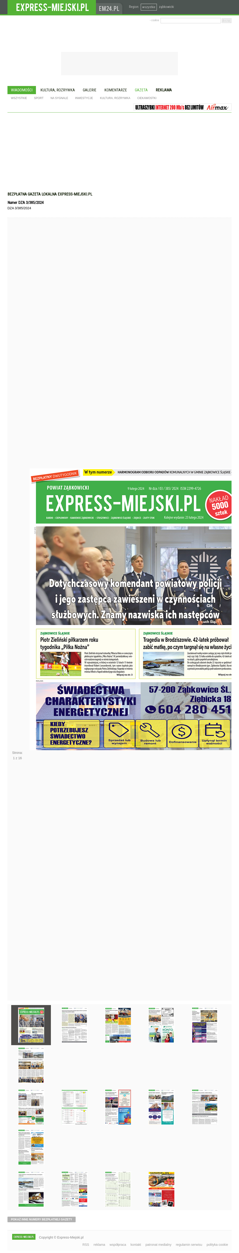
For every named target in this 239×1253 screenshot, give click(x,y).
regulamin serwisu (189, 1244)
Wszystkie (19, 98)
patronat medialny (158, 1244)
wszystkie (148, 7)
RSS (85, 1244)
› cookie (154, 20)
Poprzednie (17, 351)
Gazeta (141, 90)
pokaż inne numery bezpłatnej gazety (41, 1219)
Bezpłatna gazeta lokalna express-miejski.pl (49, 194)
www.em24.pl (110, 7)
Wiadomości (21, 90)
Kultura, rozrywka (57, 90)
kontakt (135, 1244)
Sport (39, 98)
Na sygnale (59, 98)
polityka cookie (217, 1244)
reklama (99, 1244)
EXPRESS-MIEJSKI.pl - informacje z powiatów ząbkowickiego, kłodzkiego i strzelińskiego (51, 7)
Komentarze (115, 90)
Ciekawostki (146, 98)
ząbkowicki (166, 7)
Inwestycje (84, 98)
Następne (17, 881)
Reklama (164, 90)
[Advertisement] (119, 147)
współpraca (118, 1244)
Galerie (89, 90)
